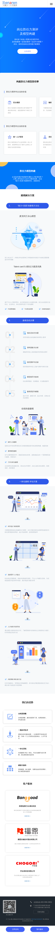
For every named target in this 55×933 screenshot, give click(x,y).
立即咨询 (15, 929)
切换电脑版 (41, 912)
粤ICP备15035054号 (37, 919)
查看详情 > (27, 816)
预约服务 (39, 929)
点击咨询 (27, 51)
